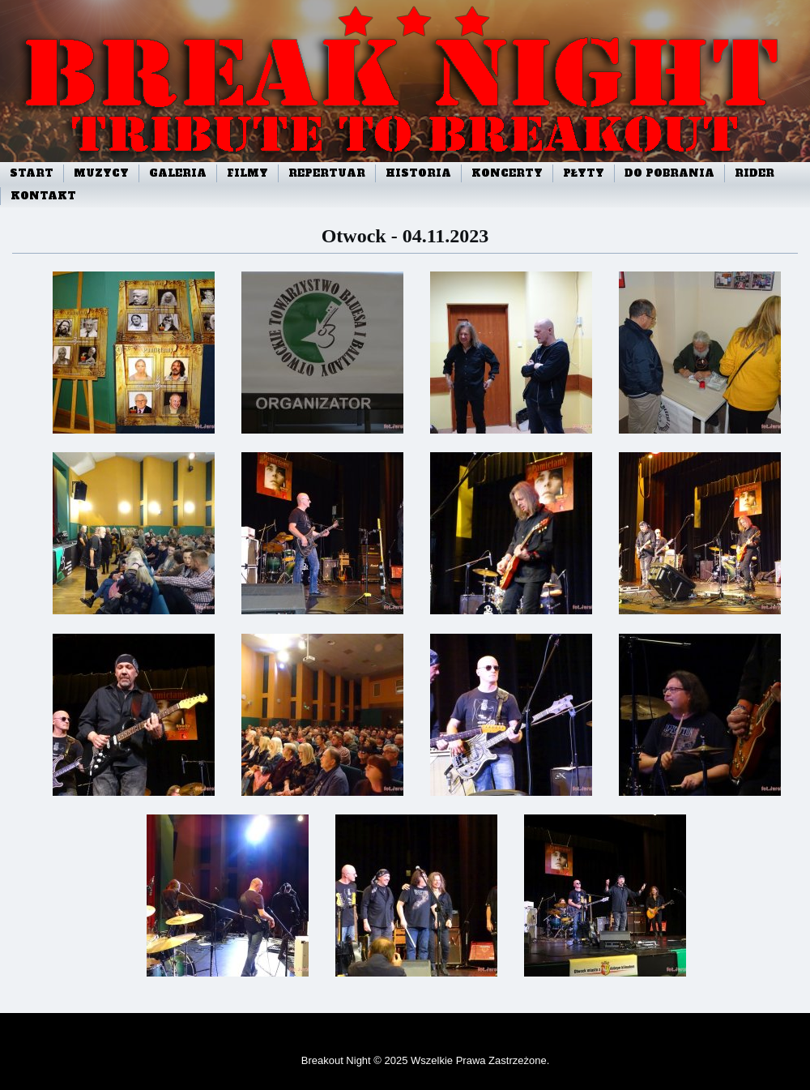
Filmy (247, 173)
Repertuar (326, 173)
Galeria (178, 173)
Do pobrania (669, 173)
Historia (418, 173)
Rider (754, 173)
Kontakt (43, 196)
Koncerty (507, 173)
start (31, 173)
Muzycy (101, 173)
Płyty (583, 173)
